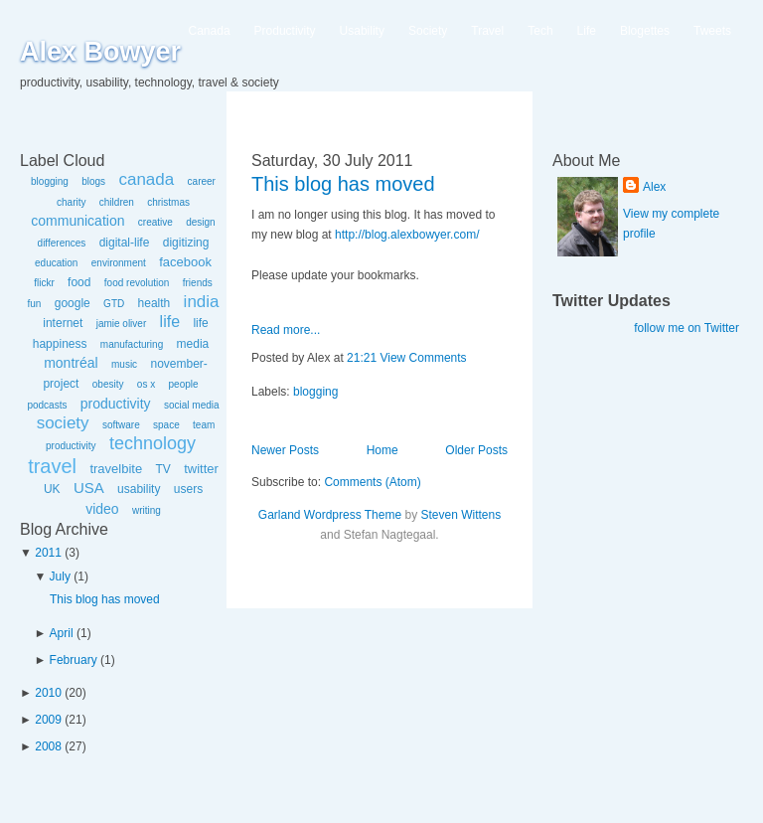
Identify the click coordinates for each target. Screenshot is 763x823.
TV (162, 469)
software (121, 424)
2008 (48, 746)
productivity (115, 404)
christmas (168, 202)
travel (52, 466)
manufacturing (131, 344)
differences (62, 243)
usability (138, 489)
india (202, 301)
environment (118, 262)
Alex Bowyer (100, 52)
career (202, 181)
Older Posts (476, 450)
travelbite (115, 468)
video (101, 509)
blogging (50, 181)
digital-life (124, 242)
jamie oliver (121, 323)
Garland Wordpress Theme (329, 515)
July (60, 576)
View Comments (423, 358)
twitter (201, 468)
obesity (108, 384)
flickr (44, 282)
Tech (540, 31)
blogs (93, 181)
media (193, 344)
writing (146, 510)
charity (71, 202)
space (166, 424)
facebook (185, 261)
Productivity (285, 31)
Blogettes (645, 31)
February (73, 660)
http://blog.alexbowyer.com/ (407, 235)
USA (89, 487)
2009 (48, 720)
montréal (70, 363)
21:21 (362, 358)
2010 (48, 693)
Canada (209, 31)
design (200, 222)
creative (155, 222)
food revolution (137, 282)
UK (52, 489)
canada (146, 179)
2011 (48, 553)
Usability (362, 31)
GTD (113, 303)
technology (152, 443)
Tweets (712, 31)
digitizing (186, 242)
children (116, 202)
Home (382, 450)
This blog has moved (105, 599)
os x (146, 384)
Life (586, 31)
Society (427, 31)
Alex (654, 187)
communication (77, 221)
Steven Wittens (460, 515)
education (56, 262)
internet (62, 323)
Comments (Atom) (372, 482)
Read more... (285, 330)
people (184, 384)
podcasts (47, 405)
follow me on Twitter (686, 328)
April (62, 633)
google (72, 303)
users (188, 489)
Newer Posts (285, 450)
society (63, 422)
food (79, 282)
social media (192, 405)
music (124, 364)
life (170, 321)
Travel (487, 31)
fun (34, 303)
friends (198, 282)
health (154, 303)
